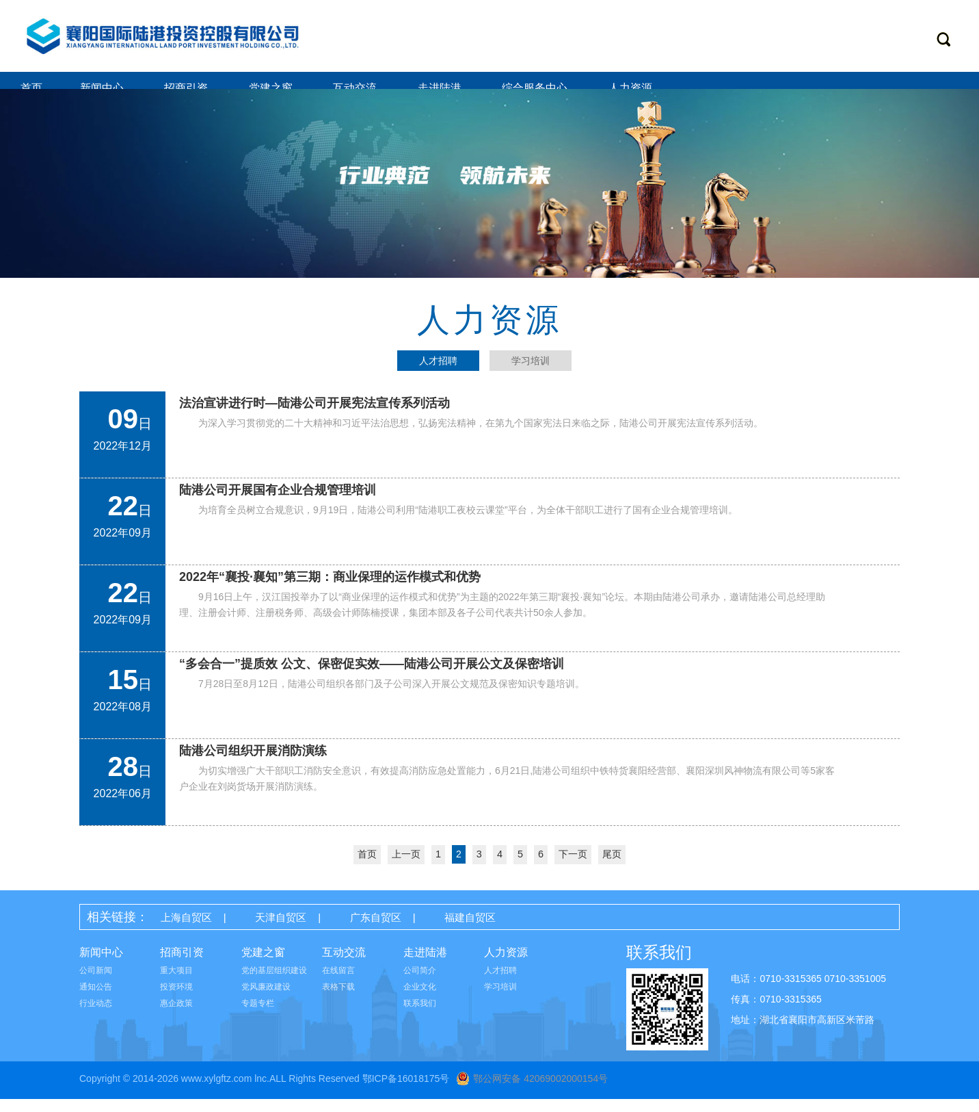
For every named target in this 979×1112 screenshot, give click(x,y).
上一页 (406, 867)
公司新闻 (95, 983)
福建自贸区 (496, 930)
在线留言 (338, 983)
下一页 (572, 867)
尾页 (611, 867)
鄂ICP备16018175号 (406, 1091)
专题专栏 (257, 1016)
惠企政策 (176, 1016)
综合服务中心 (536, 88)
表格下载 (338, 1000)
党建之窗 (272, 88)
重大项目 (176, 983)
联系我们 (419, 1016)
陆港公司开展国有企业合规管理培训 (277, 503)
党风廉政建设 (266, 1000)
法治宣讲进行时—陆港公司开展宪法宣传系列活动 (314, 417)
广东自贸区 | (407, 930)
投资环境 (176, 1000)
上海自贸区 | (203, 930)
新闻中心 (103, 88)
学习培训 (500, 1000)
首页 (31, 88)
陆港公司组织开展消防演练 (253, 764)
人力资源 (631, 88)
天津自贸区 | (306, 930)
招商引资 (187, 88)
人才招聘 (500, 983)
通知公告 (95, 1000)
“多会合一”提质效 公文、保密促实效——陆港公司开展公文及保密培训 (371, 677)
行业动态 (95, 1016)
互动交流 (356, 88)
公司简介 (419, 983)
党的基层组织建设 (274, 983)
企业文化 (419, 1000)
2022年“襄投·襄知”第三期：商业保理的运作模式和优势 (330, 590)
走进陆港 (441, 88)
